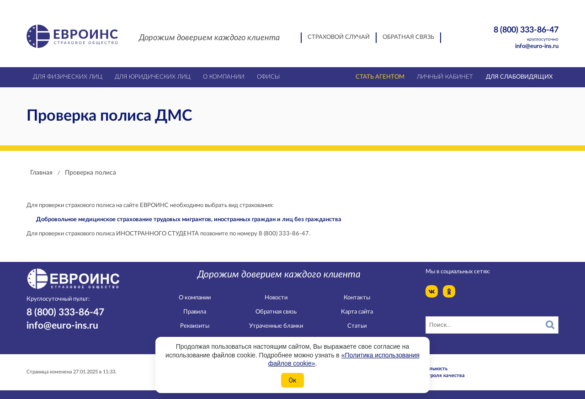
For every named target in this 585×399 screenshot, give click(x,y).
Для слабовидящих (519, 77)
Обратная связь (408, 37)
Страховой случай (339, 37)
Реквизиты (194, 326)
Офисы (268, 77)
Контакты (357, 298)
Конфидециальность (423, 368)
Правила (194, 312)
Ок (292, 380)
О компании (195, 298)
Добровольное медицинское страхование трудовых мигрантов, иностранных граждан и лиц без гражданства (188, 220)
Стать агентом (380, 77)
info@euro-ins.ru (536, 46)
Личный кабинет (445, 77)
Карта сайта (357, 312)
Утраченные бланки (276, 326)
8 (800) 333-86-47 (510, 34)
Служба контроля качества (432, 375)
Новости (276, 298)
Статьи (357, 326)
